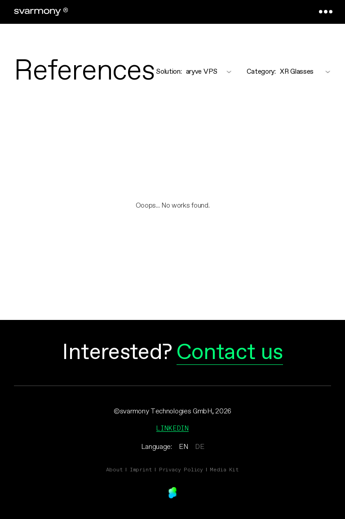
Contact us (230, 353)
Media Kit (224, 469)
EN (183, 447)
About (114, 469)
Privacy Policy (181, 469)
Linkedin (172, 428)
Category (261, 71)
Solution (168, 71)
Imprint (141, 469)
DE (199, 447)
